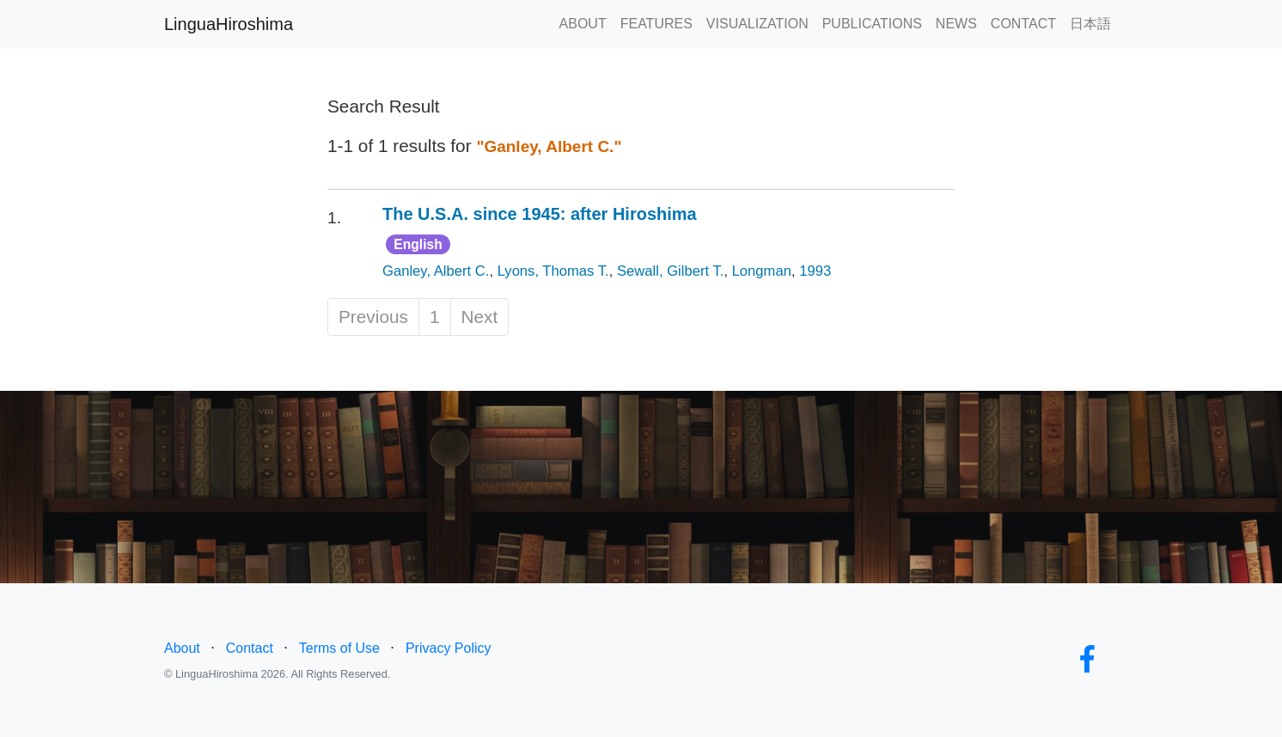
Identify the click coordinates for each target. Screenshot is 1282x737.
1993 (815, 271)
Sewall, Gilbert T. (670, 271)
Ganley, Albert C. (435, 271)
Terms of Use (339, 648)
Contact (249, 648)
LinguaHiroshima (228, 24)
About (182, 648)
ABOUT (583, 23)
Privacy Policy (448, 648)
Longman (761, 271)
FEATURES (656, 23)
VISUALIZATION (757, 23)
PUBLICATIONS (872, 23)
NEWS (956, 23)
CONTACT (1023, 23)
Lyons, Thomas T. (553, 271)
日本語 (1090, 23)
